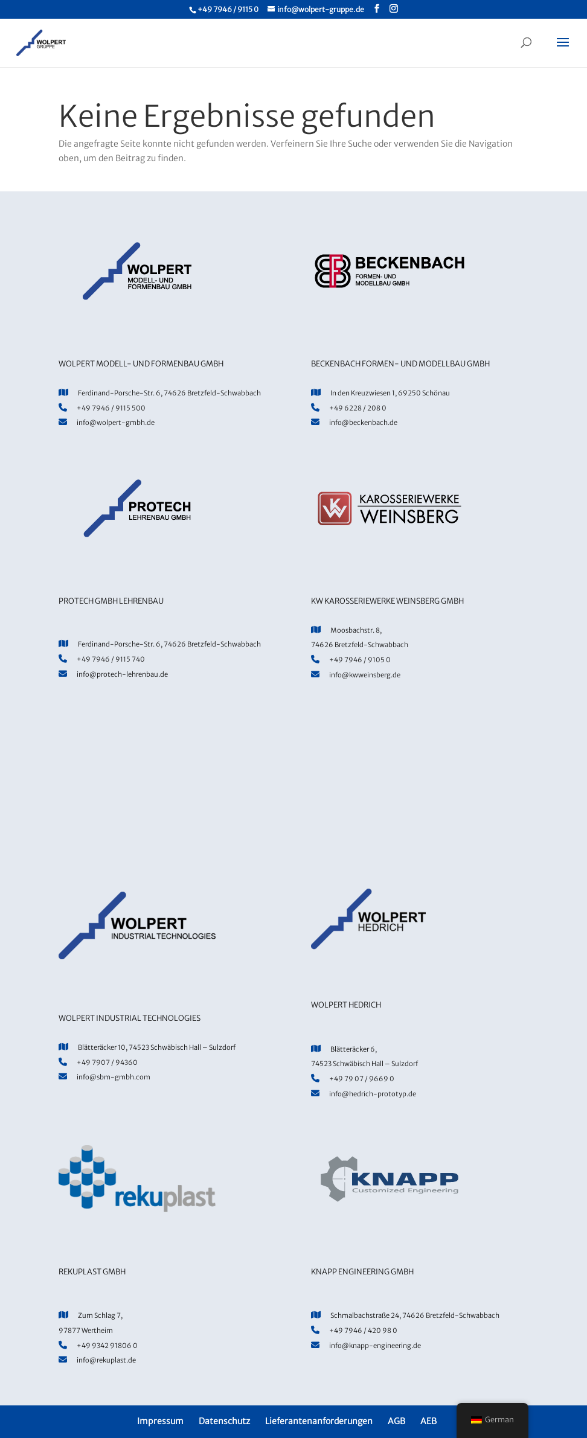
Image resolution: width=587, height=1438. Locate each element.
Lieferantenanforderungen (319, 1421)
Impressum (160, 1421)
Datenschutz (224, 1421)
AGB (396, 1421)
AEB (428, 1421)
